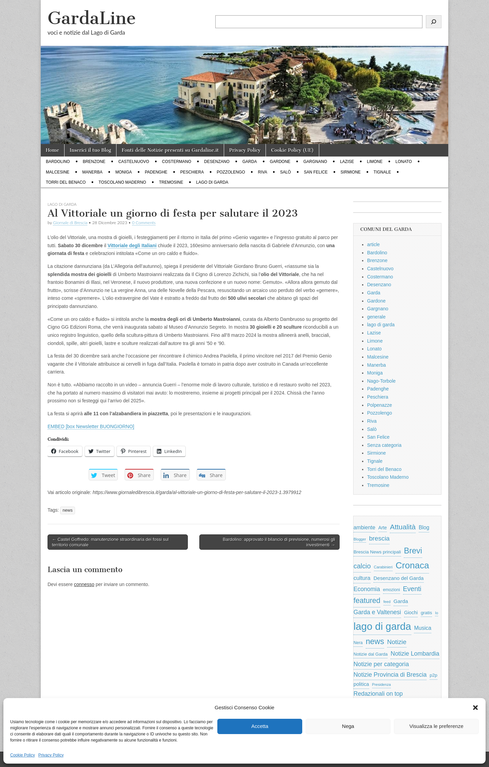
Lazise (347, 161)
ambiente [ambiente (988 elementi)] (364, 527)
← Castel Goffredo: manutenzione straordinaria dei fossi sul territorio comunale (110, 542)
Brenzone (94, 161)
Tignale (382, 172)
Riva (262, 172)
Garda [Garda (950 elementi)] (401, 601)
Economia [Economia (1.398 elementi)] (367, 589)
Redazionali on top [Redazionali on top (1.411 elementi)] (378, 693)
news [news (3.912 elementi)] (375, 641)
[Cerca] (433, 21)
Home (52, 150)
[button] (475, 707)
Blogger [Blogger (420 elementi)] (360, 539)
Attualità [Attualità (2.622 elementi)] (403, 527)
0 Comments (144, 222)
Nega (348, 726)
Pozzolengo (231, 172)
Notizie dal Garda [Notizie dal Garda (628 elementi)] (370, 654)
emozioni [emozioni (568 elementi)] (391, 589)
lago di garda (212, 182)
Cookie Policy (22, 755)
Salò (285, 172)
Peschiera (192, 172)
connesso (84, 584)
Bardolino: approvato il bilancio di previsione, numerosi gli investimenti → (279, 542)
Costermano (176, 161)
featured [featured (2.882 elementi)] (367, 600)
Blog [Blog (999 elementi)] (424, 527)
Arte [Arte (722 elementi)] (382, 527)
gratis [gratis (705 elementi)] (426, 612)
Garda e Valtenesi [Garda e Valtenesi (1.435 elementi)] (377, 612)
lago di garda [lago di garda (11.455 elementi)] (382, 626)
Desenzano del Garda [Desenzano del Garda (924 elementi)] (399, 578)
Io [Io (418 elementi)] (436, 613)
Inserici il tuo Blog (90, 150)
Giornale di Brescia (70, 222)
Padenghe (156, 172)
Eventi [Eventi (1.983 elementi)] (412, 588)
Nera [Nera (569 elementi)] (358, 642)
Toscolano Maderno (122, 182)
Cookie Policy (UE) (292, 150)
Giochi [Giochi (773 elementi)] (411, 612)
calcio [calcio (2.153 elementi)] (362, 566)
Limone (375, 161)
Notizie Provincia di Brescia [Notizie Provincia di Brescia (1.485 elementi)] (390, 674)
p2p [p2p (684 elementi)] (433, 675)
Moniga (123, 172)
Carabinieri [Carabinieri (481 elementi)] (383, 567)
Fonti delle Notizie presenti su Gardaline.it (170, 150)
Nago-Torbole (381, 381)
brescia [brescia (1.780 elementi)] (379, 538)
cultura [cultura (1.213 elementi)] (362, 578)
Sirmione (351, 172)
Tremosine (171, 182)
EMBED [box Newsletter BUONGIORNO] (91, 426)
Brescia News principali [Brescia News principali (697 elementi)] (377, 551)
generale (376, 316)
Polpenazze (379, 405)
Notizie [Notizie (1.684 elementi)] (396, 641)
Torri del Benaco (66, 182)
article (373, 244)
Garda (249, 161)
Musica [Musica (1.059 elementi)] (422, 628)
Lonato (404, 161)
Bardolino (58, 161)
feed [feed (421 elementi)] (387, 602)
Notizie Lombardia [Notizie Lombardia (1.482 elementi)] (415, 653)
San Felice (316, 172)
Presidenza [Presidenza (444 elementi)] (381, 684)
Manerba (92, 172)
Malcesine (57, 172)
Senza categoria (384, 445)
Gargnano (315, 161)
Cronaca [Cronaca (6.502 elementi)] (412, 565)
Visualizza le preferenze (437, 726)
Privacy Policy (51, 755)
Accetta (259, 726)
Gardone (280, 161)
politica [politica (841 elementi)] (361, 684)
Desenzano (217, 161)
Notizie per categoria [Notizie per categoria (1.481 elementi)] (381, 664)
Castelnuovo (133, 161)
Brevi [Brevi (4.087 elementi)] (413, 550)
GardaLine (92, 18)
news (67, 510)
